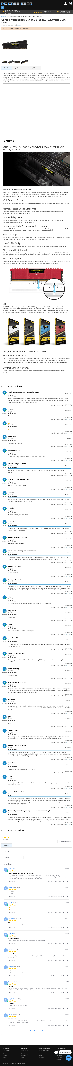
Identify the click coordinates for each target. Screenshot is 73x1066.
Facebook (41, 1054)
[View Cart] (70, 3)
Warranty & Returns (33, 68)
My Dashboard (24, 1052)
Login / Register (25, 1050)
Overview (6, 68)
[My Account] (66, 3)
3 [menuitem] (38, 1030)
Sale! (4, 1057)
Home (3, 16)
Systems (5, 1052)
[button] (11, 881)
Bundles (5, 1055)
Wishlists (23, 1057)
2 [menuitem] (36, 1030)
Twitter (40, 1055)
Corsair (19, 25)
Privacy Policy (60, 1057)
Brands (5, 1054)
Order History (24, 1054)
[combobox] (13, 857)
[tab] (64, 841)
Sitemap (59, 1059)
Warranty (23, 1055)
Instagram (41, 1057)
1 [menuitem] (34, 1030)
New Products (6, 1050)
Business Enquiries (43, 1052)
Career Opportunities (44, 1050)
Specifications (18, 68)
